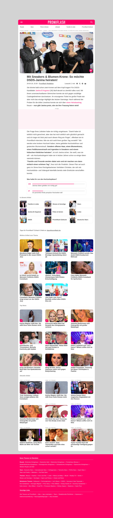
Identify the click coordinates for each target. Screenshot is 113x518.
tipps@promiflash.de (54, 230)
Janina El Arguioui (42, 91)
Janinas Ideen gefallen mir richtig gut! (44, 185)
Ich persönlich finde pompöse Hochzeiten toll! (47, 192)
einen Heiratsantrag (73, 102)
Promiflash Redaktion (46, 83)
